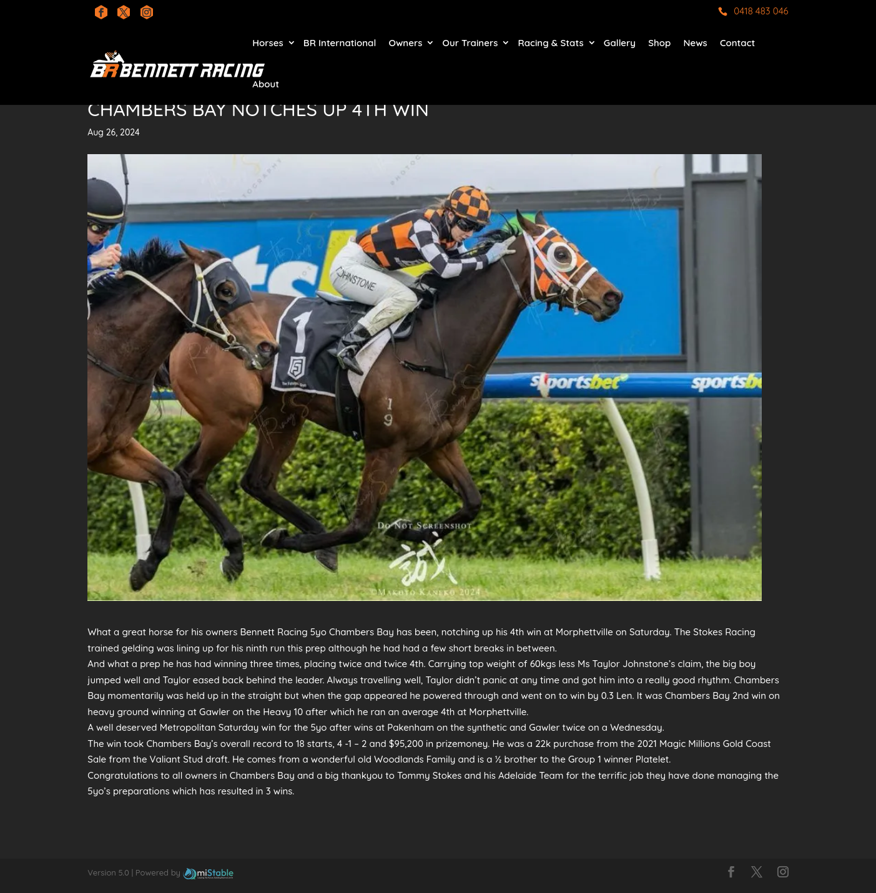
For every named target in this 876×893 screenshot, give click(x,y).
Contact (737, 43)
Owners (405, 43)
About (265, 84)
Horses (267, 43)
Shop (659, 43)
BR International (339, 43)
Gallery (620, 43)
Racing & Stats (551, 43)
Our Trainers (470, 43)
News (695, 43)
